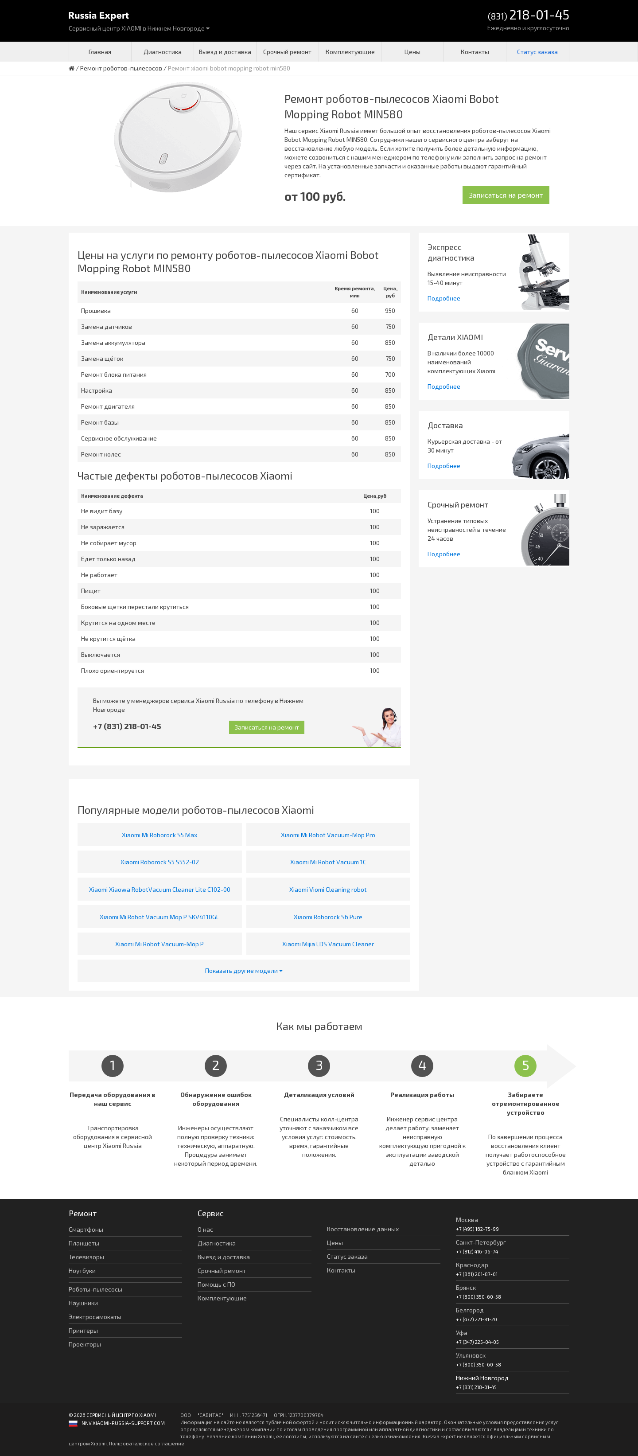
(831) (528, 15)
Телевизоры (86, 1257)
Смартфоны (86, 1229)
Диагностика (163, 51)
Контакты (475, 51)
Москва (467, 1219)
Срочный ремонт (287, 51)
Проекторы (85, 1344)
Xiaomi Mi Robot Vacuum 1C (328, 862)
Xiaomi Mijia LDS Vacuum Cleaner (328, 944)
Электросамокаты (95, 1316)
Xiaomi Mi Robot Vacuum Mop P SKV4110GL (159, 917)
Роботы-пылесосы (95, 1289)
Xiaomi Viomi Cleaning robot (328, 889)
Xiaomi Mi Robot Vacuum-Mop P (159, 944)
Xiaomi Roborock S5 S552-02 (160, 862)
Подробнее (444, 298)
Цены (412, 51)
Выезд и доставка (225, 51)
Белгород (470, 1310)
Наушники (83, 1303)
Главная (100, 51)
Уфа (461, 1332)
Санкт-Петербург (481, 1242)
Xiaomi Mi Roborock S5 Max (159, 835)
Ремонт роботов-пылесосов (121, 68)
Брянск (466, 1287)
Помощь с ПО (216, 1284)
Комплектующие (350, 51)
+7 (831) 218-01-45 (127, 726)
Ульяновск (471, 1355)
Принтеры (83, 1330)
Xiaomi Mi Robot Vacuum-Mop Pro (328, 835)
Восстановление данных (363, 1229)
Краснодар (472, 1265)
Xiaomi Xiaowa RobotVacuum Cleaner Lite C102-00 (159, 889)
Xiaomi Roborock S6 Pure (328, 917)
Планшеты (84, 1243)
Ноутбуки (82, 1270)
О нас (205, 1229)
